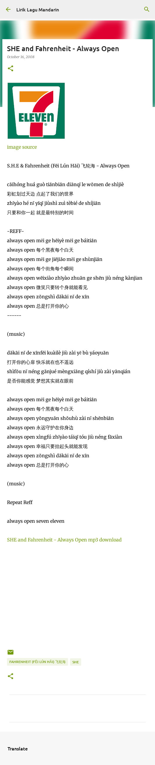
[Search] (146, 9)
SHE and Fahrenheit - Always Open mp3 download (64, 540)
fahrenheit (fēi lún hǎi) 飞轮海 (37, 661)
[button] (10, 69)
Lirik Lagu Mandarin (37, 9)
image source (22, 147)
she (75, 662)
